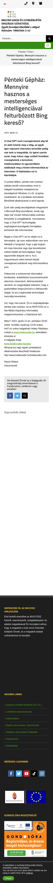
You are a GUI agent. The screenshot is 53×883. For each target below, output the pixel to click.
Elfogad (8, 878)
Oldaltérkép (12, 746)
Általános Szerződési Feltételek (21, 732)
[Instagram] (42, 773)
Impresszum (12, 739)
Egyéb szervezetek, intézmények (22, 725)
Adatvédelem (12, 718)
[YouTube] (26, 773)
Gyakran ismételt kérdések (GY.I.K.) (24, 705)
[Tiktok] (34, 773)
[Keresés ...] (23, 38)
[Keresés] (49, 38)
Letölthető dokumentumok (19, 712)
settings (29, 873)
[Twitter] (19, 773)
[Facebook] (11, 773)
